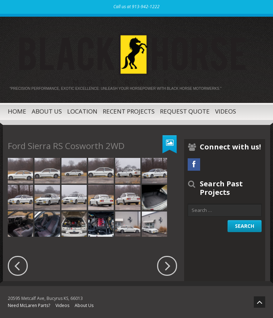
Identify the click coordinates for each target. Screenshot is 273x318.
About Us (47, 111)
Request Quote (185, 111)
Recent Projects (129, 111)
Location (82, 111)
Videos (225, 111)
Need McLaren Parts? (29, 305)
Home (17, 111)
